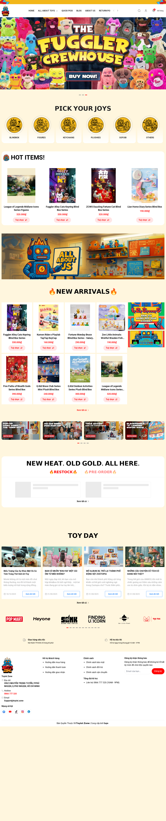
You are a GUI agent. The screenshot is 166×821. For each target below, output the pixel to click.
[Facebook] (4, 711)
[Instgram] (22, 711)
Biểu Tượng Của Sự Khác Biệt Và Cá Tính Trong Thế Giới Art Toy (20, 572)
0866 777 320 (10, 693)
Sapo (106, 723)
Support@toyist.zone (13, 700)
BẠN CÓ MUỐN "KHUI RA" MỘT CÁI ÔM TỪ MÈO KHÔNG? (61, 572)
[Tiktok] (16, 711)
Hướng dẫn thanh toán (55, 666)
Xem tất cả (83, 410)
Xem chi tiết (30, 593)
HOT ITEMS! (28, 157)
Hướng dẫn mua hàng (55, 662)
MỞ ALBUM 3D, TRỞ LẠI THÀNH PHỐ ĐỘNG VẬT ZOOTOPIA (103, 572)
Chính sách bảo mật (95, 662)
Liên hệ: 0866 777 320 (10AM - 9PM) (102, 682)
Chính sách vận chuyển (96, 672)
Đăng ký (158, 670)
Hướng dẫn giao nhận (55, 672)
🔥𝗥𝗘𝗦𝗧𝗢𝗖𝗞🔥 (63, 471)
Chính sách (89, 658)
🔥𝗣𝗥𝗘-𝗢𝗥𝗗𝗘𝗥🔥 (100, 471)
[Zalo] (28, 711)
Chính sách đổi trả (94, 666)
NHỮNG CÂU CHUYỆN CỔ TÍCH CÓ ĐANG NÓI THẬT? (143, 572)
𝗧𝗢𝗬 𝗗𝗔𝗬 (83, 535)
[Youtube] (10, 711)
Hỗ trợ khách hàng (51, 658)
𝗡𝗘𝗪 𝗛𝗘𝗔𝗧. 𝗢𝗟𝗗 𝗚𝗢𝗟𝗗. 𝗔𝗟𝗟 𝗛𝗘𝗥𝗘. (83, 463)
